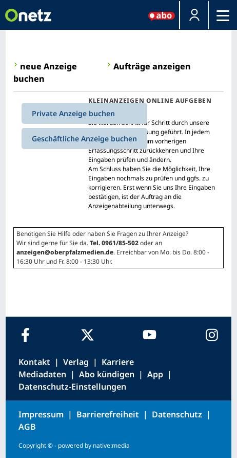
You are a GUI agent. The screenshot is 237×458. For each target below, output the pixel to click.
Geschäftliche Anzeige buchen (84, 138)
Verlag (76, 362)
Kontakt (34, 362)
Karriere (118, 362)
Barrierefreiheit (107, 414)
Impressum (41, 414)
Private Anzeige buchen (73, 113)
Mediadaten (42, 374)
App (155, 374)
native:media (111, 445)
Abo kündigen (106, 374)
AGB (27, 426)
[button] (194, 15)
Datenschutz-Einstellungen (72, 386)
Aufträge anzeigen (152, 66)
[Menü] (223, 15)
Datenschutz (177, 414)
